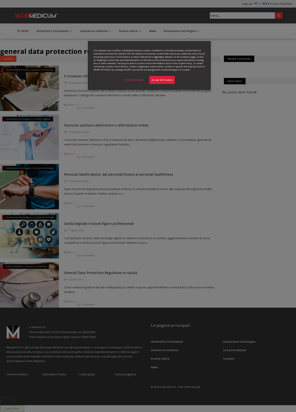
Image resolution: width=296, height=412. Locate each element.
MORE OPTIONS (134, 79)
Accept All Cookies (162, 79)
